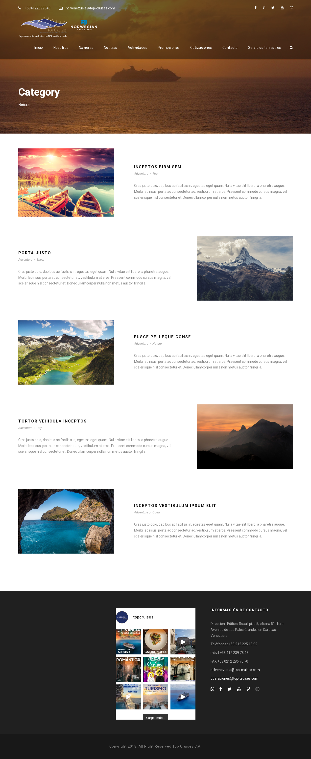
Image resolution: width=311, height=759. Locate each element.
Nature (157, 343)
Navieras (86, 48)
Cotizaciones (201, 48)
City (39, 428)
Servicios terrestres (264, 48)
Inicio (38, 48)
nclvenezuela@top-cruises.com (90, 8)
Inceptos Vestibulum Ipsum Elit (175, 505)
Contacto (230, 48)
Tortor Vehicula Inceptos (52, 421)
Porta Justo (34, 253)
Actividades (137, 48)
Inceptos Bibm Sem (158, 167)
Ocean (157, 512)
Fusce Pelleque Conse (162, 337)
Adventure (141, 173)
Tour (155, 173)
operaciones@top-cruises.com (234, 678)
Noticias (110, 48)
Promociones (169, 48)
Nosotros (61, 48)
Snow (40, 259)
